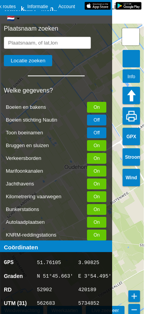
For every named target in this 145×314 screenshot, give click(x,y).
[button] (130, 36)
